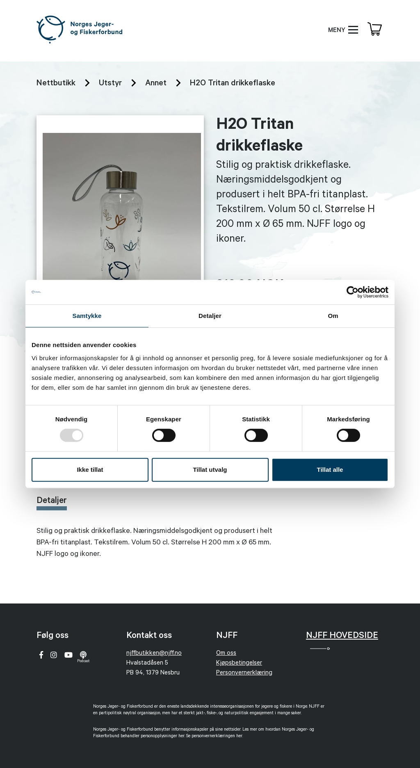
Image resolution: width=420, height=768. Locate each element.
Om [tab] (333, 315)
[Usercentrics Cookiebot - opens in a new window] (352, 292)
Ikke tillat (90, 469)
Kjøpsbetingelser (239, 663)
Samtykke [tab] (87, 315)
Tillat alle (330, 469)
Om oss (226, 653)
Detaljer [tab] (210, 315)
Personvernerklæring (244, 673)
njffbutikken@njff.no (154, 653)
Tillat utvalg (210, 469)
